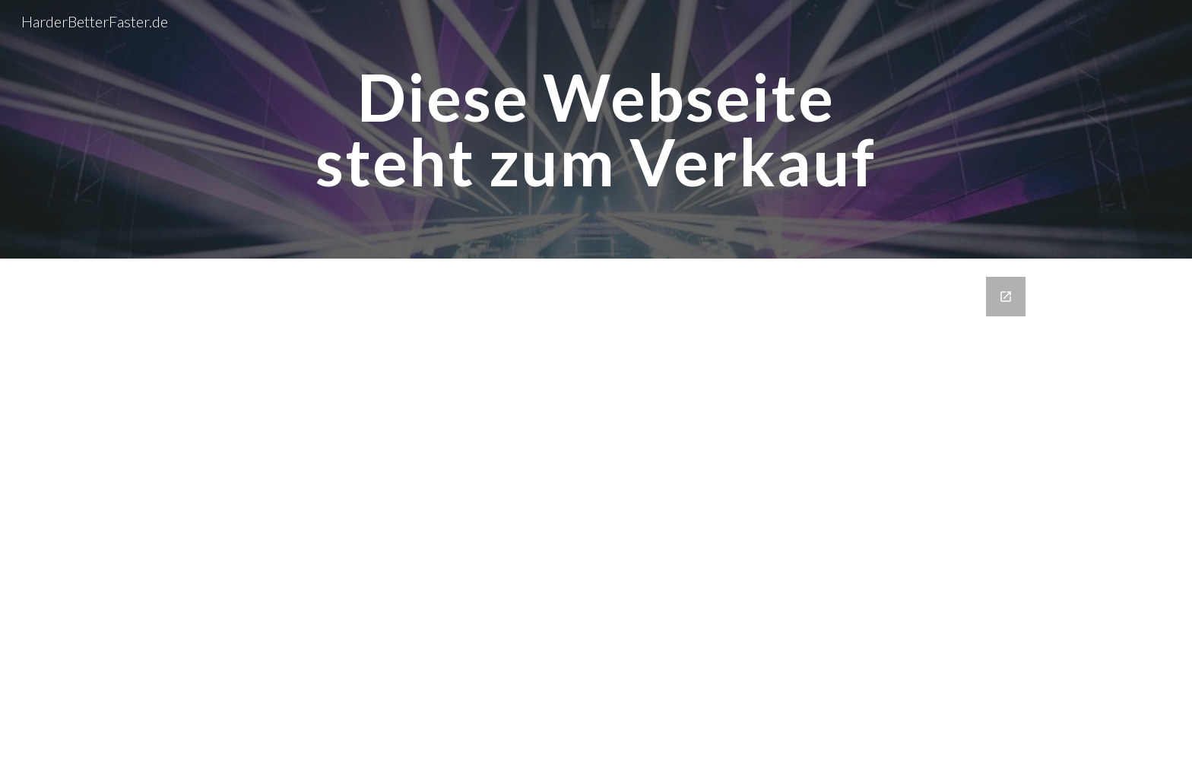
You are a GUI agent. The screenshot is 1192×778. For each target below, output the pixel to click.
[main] (596, 130)
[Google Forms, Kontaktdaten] (596, 518)
